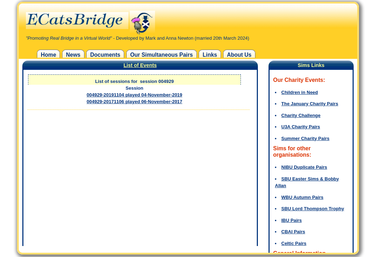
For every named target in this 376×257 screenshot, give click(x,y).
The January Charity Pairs (309, 103)
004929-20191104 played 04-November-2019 (134, 94)
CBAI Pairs (293, 231)
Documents (105, 55)
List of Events (140, 65)
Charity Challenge (301, 115)
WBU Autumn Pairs (302, 197)
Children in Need (299, 92)
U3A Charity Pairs (300, 126)
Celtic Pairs (293, 243)
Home (48, 55)
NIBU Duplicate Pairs (304, 167)
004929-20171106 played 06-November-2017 (134, 101)
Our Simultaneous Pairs (161, 55)
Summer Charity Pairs (305, 138)
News (73, 55)
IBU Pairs (291, 220)
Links (210, 55)
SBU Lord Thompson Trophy (312, 208)
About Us (239, 55)
